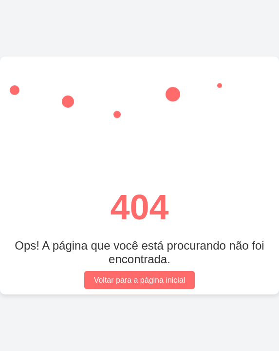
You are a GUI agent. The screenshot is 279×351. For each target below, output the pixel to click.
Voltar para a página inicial (140, 280)
